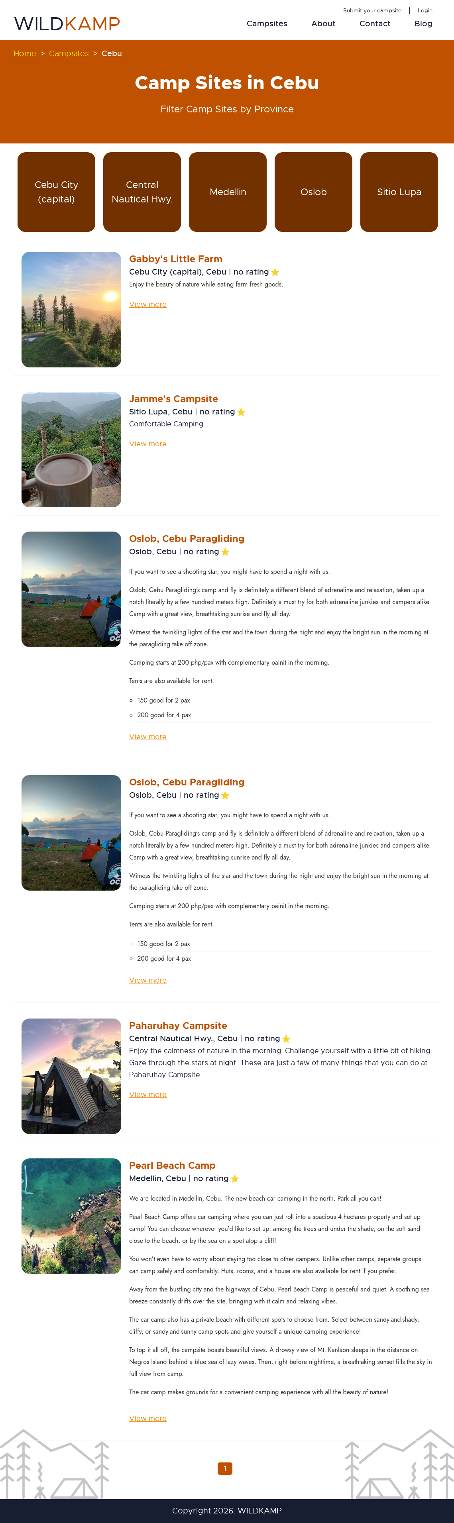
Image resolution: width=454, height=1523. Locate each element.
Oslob (314, 192)
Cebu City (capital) (57, 192)
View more (148, 304)
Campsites (267, 24)
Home (25, 54)
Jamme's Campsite (173, 399)
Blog (423, 24)
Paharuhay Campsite (178, 1026)
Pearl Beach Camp (172, 1166)
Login (425, 10)
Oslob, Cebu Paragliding (187, 539)
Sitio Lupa (399, 192)
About (323, 24)
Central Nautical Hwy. (142, 192)
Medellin (228, 192)
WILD (67, 24)
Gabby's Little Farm (175, 259)
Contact (375, 24)
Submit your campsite (372, 10)
